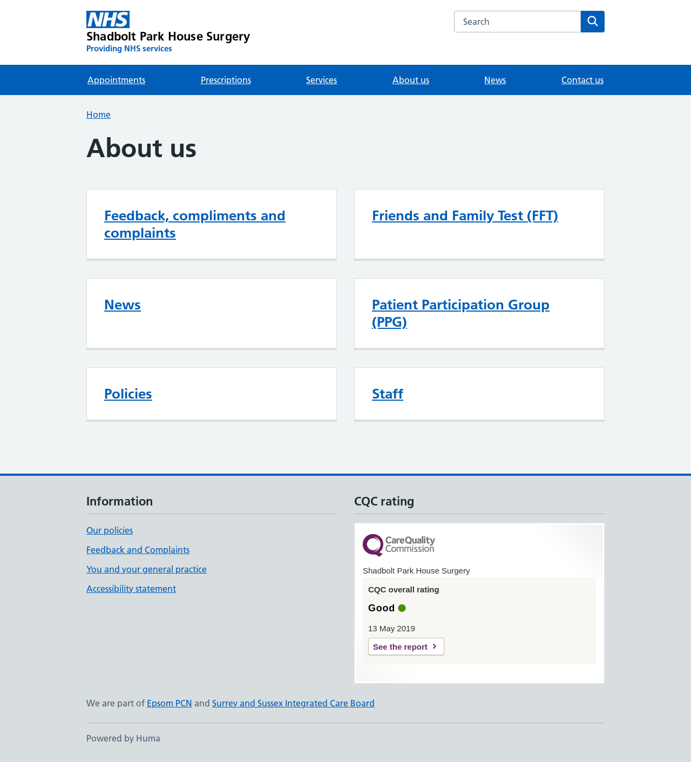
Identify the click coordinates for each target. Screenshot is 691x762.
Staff (387, 393)
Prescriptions (226, 80)
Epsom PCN (169, 703)
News (495, 80)
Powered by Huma (123, 738)
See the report (400, 646)
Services (321, 80)
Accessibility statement (131, 588)
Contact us (582, 80)
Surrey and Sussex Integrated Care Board (293, 703)
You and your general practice (146, 569)
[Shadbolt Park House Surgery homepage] (168, 32)
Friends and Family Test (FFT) (465, 215)
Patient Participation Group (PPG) (461, 313)
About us (410, 80)
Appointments (116, 80)
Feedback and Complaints (137, 549)
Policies (128, 393)
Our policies (109, 530)
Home (98, 114)
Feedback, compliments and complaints (195, 224)
